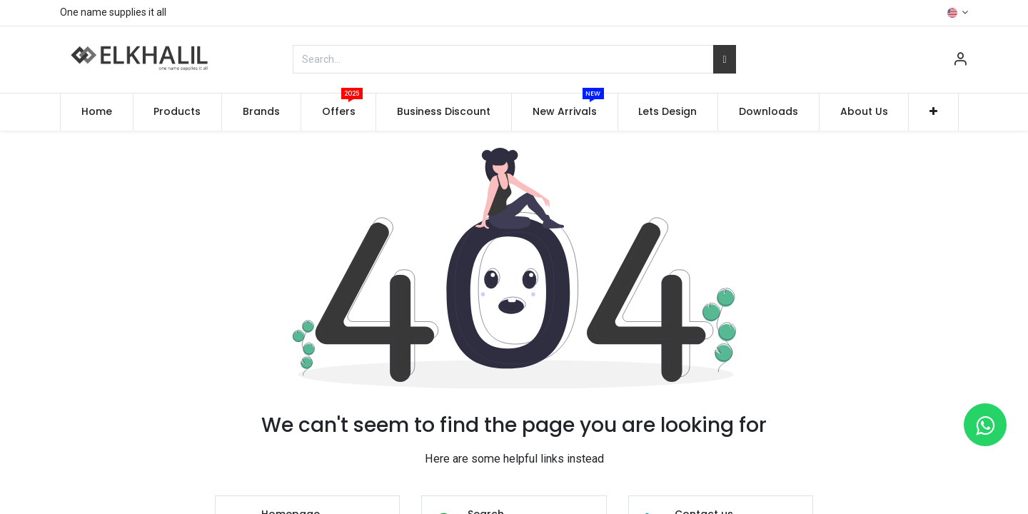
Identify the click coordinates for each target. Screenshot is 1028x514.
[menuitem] (97, 112)
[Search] (724, 59)
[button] (933, 112)
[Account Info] (960, 60)
